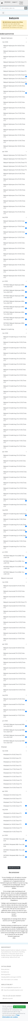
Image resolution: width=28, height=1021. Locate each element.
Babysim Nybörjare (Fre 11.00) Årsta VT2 (13, 130)
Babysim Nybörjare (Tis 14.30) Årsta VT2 (15, 78)
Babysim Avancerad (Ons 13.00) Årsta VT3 (14, 674)
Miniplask (4, 747)
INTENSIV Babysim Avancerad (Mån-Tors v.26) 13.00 (15, 741)
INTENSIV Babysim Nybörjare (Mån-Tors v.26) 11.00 (15, 302)
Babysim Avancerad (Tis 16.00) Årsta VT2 (13, 597)
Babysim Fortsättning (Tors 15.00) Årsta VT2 (15, 408)
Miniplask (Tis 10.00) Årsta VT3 (12, 795)
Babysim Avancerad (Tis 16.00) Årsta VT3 (13, 648)
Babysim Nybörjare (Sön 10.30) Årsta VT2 (14, 136)
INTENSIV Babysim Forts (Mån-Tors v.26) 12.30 (15, 573)
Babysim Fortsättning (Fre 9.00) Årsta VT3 (15, 531)
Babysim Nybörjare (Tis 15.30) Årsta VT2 (15, 83)
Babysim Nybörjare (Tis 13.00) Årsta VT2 (15, 75)
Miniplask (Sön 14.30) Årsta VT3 (12, 831)
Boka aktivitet (5, 969)
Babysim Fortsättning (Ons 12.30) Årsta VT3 (14, 494)
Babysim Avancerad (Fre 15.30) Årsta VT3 (15, 699)
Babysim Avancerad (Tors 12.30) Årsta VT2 (14, 623)
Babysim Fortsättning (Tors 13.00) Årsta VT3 (15, 489)
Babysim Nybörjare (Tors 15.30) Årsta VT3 (14, 212)
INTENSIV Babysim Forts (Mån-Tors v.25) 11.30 (15, 556)
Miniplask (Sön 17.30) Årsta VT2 (12, 773)
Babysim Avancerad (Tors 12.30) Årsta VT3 (14, 685)
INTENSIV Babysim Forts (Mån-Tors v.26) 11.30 (15, 562)
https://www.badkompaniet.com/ (13, 990)
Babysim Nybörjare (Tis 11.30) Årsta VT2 (14, 71)
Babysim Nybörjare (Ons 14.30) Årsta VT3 (14, 174)
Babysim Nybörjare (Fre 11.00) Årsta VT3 (13, 260)
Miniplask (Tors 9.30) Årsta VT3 (15, 806)
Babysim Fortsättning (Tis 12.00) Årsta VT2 (14, 365)
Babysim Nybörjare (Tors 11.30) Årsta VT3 (14, 196)
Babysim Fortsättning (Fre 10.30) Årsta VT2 (14, 430)
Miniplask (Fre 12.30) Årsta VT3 (12, 820)
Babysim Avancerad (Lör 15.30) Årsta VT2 (14, 634)
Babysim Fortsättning (7, 329)
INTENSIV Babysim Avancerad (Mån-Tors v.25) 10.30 (15, 725)
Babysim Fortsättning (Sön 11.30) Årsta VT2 (14, 348)
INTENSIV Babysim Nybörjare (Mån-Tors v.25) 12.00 (15, 307)
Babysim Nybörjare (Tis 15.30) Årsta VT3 (15, 170)
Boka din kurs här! (14, 867)
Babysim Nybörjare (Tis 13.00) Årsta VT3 (15, 162)
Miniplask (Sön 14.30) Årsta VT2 (12, 784)
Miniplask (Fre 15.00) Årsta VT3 (15, 813)
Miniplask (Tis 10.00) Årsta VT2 (12, 758)
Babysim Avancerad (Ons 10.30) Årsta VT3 (14, 668)
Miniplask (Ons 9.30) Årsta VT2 (12, 765)
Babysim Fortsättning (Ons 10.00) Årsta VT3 (15, 472)
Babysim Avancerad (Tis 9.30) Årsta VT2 (15, 602)
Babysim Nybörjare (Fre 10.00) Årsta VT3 (14, 254)
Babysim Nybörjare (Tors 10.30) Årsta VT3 (14, 191)
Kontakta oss (5, 972)
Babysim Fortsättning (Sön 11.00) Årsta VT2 (14, 441)
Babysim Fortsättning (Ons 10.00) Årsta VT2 (15, 376)
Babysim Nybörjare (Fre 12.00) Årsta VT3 (14, 243)
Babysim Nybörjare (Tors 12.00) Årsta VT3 (14, 201)
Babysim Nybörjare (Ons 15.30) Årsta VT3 (14, 180)
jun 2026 (5, 281)
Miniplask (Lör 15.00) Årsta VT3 (12, 817)
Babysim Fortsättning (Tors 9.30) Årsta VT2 (14, 425)
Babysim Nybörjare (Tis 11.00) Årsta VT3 (15, 155)
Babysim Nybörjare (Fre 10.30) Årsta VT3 (14, 249)
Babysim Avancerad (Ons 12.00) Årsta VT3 (14, 690)
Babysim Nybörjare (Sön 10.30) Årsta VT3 (14, 265)
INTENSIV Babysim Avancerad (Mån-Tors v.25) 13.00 (15, 736)
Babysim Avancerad (7, 578)
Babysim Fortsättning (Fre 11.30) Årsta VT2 (14, 447)
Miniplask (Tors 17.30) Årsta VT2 (12, 769)
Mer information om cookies (9, 979)
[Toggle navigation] (3, 12)
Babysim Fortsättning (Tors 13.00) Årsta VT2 (15, 398)
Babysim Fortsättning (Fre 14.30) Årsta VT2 (14, 354)
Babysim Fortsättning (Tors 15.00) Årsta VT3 (15, 500)
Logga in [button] (14, 2)
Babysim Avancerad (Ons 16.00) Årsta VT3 (14, 663)
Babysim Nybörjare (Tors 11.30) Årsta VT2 (14, 114)
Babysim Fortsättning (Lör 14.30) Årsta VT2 (14, 337)
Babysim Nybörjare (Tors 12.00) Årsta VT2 (14, 119)
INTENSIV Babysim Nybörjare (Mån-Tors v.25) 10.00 (15, 285)
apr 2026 (5, 151)
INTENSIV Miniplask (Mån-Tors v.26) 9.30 (15, 845)
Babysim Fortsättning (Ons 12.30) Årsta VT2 (14, 403)
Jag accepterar (19, 1007)
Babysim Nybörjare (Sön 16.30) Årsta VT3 (14, 276)
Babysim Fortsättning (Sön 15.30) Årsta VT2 (14, 343)
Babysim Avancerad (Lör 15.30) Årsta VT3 (15, 710)
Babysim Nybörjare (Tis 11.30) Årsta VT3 (14, 159)
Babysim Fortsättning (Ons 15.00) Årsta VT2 (14, 414)
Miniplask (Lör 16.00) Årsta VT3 (15, 824)
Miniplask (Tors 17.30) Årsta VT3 (12, 802)
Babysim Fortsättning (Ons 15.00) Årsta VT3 (14, 505)
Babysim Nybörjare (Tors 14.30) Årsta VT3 (14, 207)
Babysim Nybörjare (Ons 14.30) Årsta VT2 (14, 86)
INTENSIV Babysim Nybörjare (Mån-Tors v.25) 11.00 (15, 296)
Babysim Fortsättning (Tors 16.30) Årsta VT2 (14, 419)
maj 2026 (5, 217)
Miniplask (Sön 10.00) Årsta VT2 (12, 780)
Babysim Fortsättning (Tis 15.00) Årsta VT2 (14, 370)
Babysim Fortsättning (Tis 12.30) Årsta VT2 (14, 359)
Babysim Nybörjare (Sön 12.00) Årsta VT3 (14, 271)
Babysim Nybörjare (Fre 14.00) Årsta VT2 (14, 57)
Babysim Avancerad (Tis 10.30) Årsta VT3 (13, 654)
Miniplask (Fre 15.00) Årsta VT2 (12, 754)
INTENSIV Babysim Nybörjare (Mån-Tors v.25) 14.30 (15, 318)
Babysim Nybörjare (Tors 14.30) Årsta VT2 (14, 125)
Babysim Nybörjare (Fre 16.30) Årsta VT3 (15, 222)
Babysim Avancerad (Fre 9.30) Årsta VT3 (13, 705)
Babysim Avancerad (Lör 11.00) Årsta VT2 (14, 639)
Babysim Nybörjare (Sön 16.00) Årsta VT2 (14, 147)
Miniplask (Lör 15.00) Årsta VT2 (12, 762)
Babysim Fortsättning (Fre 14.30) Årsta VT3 (15, 525)
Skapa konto (21, 3)
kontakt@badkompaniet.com (12, 987)
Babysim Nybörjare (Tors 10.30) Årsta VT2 (14, 108)
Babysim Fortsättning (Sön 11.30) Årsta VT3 (14, 520)
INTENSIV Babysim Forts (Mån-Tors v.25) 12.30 (15, 567)
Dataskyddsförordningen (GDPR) (11, 977)
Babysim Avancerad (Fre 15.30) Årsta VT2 (14, 586)
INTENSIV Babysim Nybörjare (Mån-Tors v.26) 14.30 (15, 324)
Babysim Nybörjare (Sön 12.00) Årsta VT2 (14, 141)
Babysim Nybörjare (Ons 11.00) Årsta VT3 (14, 185)
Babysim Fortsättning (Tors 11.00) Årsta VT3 (14, 483)
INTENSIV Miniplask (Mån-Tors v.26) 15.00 (15, 856)
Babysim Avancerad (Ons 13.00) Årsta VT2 (14, 612)
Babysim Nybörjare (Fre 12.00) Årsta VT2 (14, 103)
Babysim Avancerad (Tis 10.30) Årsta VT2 (13, 592)
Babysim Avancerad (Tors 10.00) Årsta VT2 (14, 617)
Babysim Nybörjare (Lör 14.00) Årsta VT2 (13, 52)
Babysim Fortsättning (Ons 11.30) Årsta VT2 (14, 381)
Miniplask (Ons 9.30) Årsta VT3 (12, 798)
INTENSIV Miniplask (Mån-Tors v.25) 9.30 (15, 840)
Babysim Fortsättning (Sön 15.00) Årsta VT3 (15, 514)
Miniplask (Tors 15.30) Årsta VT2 (12, 787)
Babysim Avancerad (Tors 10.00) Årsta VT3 (14, 679)
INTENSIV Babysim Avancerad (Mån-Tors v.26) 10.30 (15, 730)
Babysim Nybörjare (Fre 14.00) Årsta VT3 (15, 232)
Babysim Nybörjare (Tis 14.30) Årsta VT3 (15, 166)
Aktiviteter (7, 2)
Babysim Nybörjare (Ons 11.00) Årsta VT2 (14, 97)
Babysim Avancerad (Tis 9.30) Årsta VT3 (15, 658)
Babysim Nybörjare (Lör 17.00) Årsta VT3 (15, 227)
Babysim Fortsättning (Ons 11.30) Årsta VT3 (14, 478)
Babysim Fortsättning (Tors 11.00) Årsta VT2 (14, 392)
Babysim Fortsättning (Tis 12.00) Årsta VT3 (14, 461)
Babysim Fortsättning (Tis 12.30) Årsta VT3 (14, 456)
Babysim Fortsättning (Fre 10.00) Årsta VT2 (14, 387)
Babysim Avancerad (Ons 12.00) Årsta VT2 (14, 628)
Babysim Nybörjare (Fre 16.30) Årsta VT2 (13, 46)
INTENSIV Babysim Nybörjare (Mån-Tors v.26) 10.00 (15, 291)
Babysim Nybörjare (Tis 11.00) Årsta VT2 (15, 62)
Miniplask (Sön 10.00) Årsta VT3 (12, 828)
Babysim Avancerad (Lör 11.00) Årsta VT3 (14, 716)
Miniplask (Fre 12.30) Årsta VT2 (12, 776)
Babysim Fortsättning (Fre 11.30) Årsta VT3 (14, 547)
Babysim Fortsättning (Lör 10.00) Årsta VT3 (15, 536)
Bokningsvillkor (5, 974)
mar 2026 (5, 42)
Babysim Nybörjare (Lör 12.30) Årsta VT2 (13, 66)
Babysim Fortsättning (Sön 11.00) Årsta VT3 (14, 542)
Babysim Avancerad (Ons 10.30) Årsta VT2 (14, 606)
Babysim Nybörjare (6, 38)
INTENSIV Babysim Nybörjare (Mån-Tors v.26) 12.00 (15, 313)
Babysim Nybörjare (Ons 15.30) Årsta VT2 (15, 92)
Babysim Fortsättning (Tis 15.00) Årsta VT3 (14, 467)
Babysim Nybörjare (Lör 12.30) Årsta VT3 (13, 238)
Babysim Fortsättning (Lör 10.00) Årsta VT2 (14, 436)
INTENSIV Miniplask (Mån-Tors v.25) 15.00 (15, 850)
